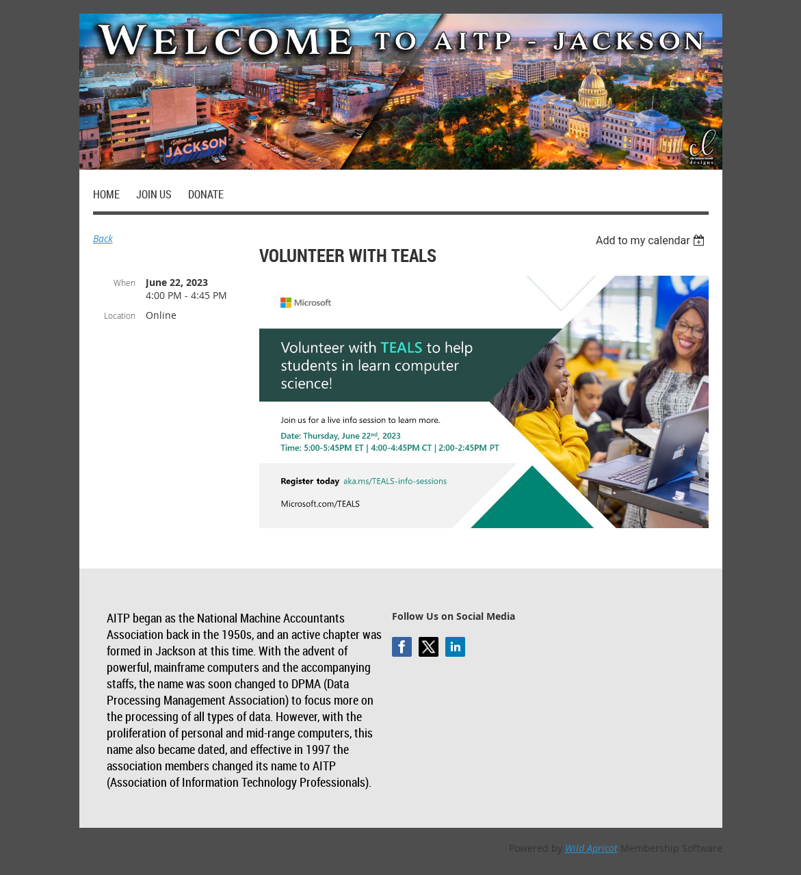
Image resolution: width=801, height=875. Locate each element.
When (124, 282)
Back (103, 238)
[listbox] (652, 240)
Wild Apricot (591, 847)
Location (119, 315)
